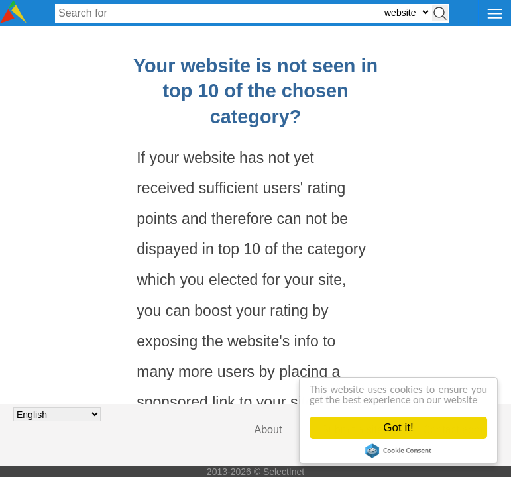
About (268, 429)
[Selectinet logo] (13, 19)
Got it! (399, 427)
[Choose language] (57, 414)
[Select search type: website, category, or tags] (406, 12)
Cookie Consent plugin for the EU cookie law (398, 450)
